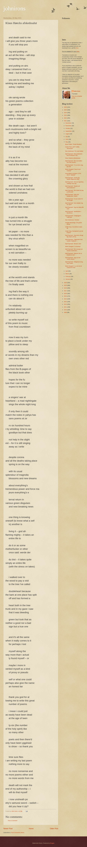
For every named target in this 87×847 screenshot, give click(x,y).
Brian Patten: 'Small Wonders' (73, 144)
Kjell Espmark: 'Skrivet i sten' (73, 243)
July (66, 136)
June (67, 139)
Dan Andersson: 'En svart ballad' (74, 151)
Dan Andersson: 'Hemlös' (72, 220)
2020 (65, 282)
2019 (65, 285)
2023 (65, 115)
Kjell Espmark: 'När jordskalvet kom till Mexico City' (73, 154)
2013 (65, 301)
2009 (65, 312)
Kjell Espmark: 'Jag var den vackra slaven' (72, 258)
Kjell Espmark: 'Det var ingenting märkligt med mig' (74, 182)
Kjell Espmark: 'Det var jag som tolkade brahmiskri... (74, 249)
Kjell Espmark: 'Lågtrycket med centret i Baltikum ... (73, 240)
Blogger (52, 843)
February (68, 276)
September (68, 131)
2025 (65, 110)
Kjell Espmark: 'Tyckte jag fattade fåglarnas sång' (72, 178)
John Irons (77, 91)
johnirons (14, 8)
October (67, 128)
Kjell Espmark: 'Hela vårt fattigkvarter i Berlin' (72, 195)
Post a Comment (12, 820)
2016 (65, 293)
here (77, 48)
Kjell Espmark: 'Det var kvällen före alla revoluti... (73, 161)
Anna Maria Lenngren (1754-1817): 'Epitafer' (73, 174)
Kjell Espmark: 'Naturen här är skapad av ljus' (73, 254)
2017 (65, 290)
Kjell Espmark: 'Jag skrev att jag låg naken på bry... (74, 236)
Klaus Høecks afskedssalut (72, 158)
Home (31, 829)
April (66, 271)
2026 (65, 107)
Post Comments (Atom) (17, 832)
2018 (65, 288)
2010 (65, 309)
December (68, 123)
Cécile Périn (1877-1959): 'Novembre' (72, 147)
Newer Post (8, 829)
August (67, 134)
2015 (65, 296)
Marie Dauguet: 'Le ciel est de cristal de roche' (73, 266)
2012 (65, 304)
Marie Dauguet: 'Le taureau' (73, 246)
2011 (65, 307)
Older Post (54, 829)
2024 (65, 112)
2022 (65, 118)
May (66, 142)
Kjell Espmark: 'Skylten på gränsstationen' (72, 186)
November (68, 125)
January (67, 279)
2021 (65, 120)
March (67, 273)
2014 (65, 299)
